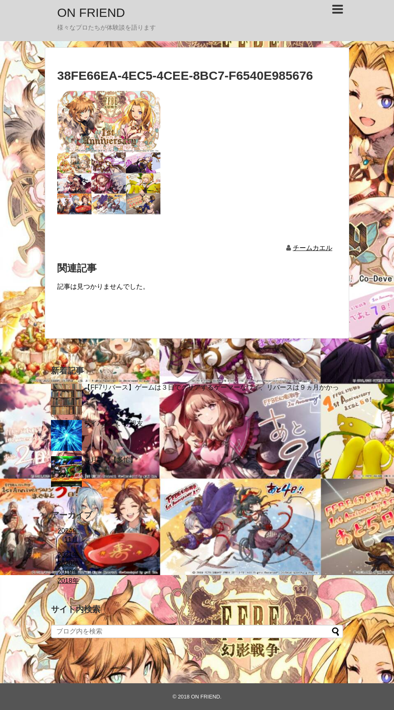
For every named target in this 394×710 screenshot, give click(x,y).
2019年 (68, 571)
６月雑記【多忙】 (110, 459)
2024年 (68, 530)
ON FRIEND (91, 12)
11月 (71, 539)
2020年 (68, 563)
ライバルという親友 (113, 423)
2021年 (68, 554)
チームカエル (312, 247)
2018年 (68, 580)
